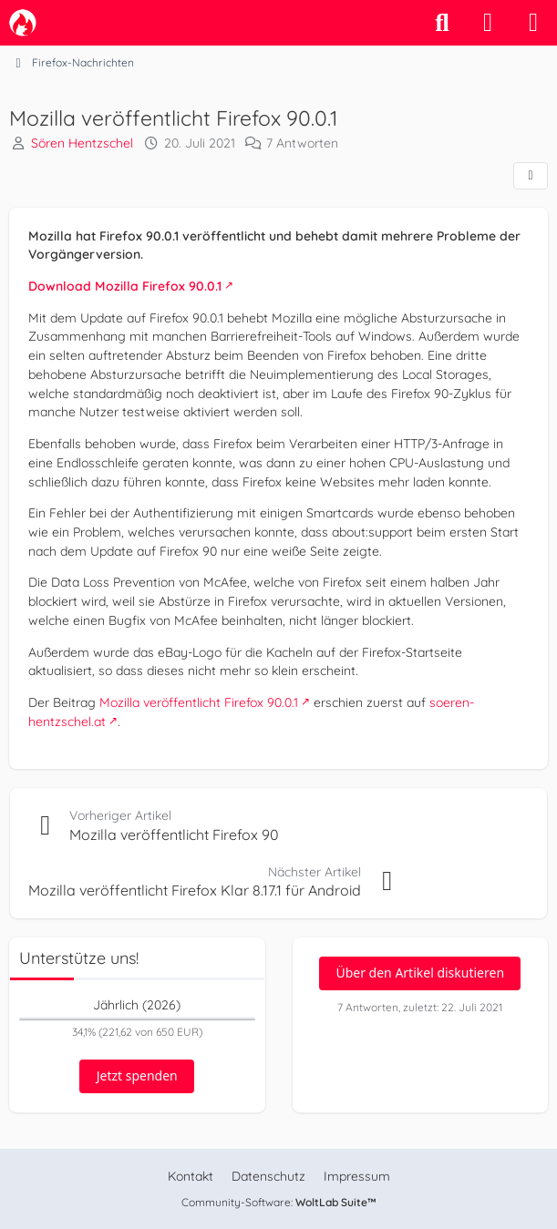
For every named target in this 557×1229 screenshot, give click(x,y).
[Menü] (533, 23)
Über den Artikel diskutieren (419, 972)
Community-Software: (278, 1202)
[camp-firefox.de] (22, 23)
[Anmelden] (487, 23)
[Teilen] (530, 175)
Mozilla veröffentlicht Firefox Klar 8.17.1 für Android (194, 890)
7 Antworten (302, 143)
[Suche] (442, 23)
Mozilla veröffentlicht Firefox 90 (174, 834)
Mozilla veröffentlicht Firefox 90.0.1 (198, 702)
